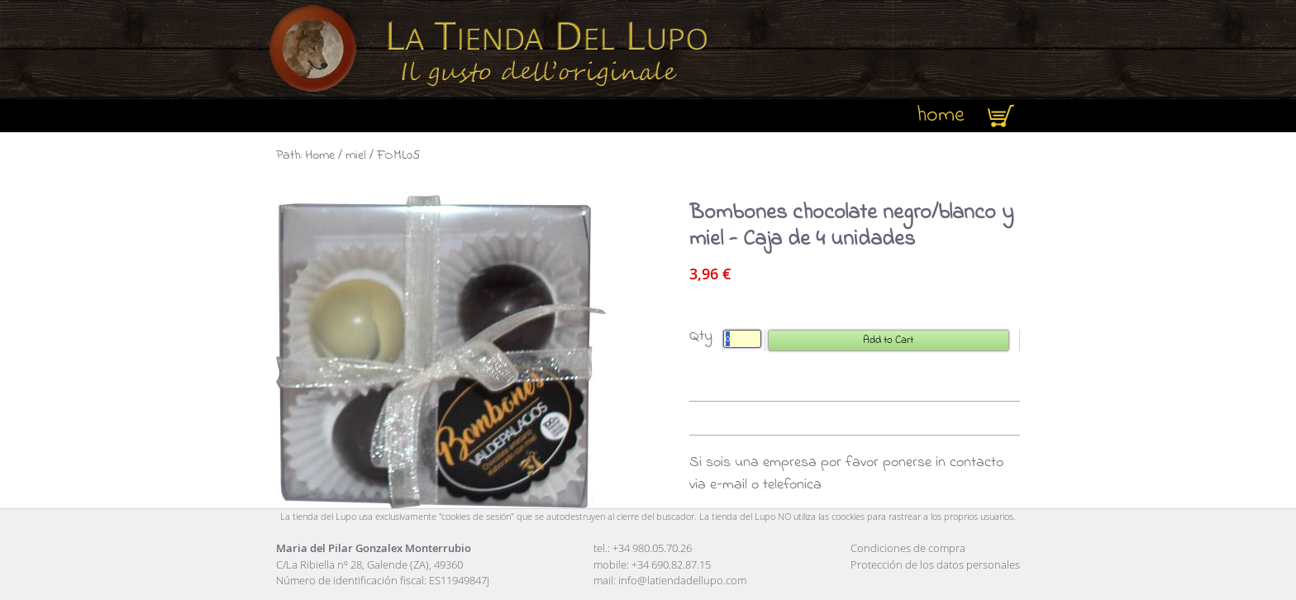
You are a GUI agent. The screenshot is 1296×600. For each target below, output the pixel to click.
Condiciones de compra (907, 547)
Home (320, 155)
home (941, 115)
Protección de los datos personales (935, 564)
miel (355, 155)
